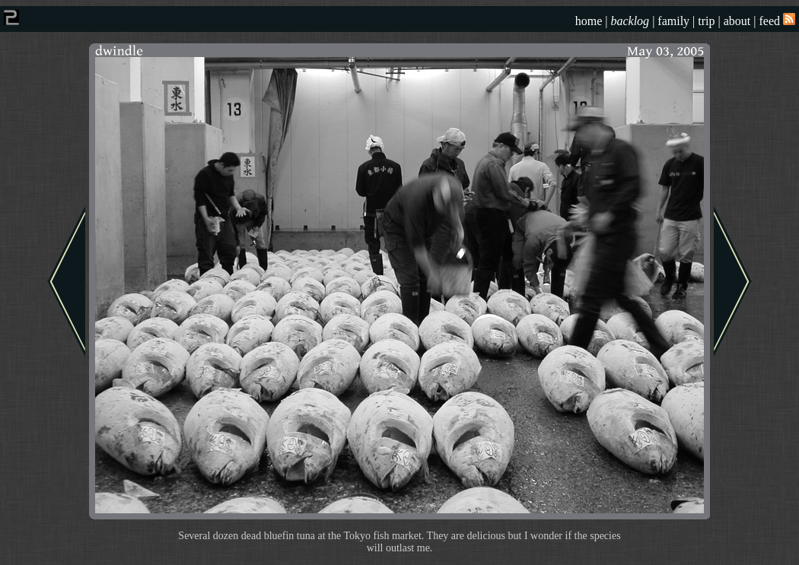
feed (777, 20)
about (737, 20)
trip (706, 20)
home (589, 20)
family (673, 20)
